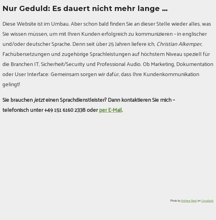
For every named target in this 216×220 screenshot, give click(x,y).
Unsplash (207, 200)
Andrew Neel (189, 200)
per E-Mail (110, 110)
